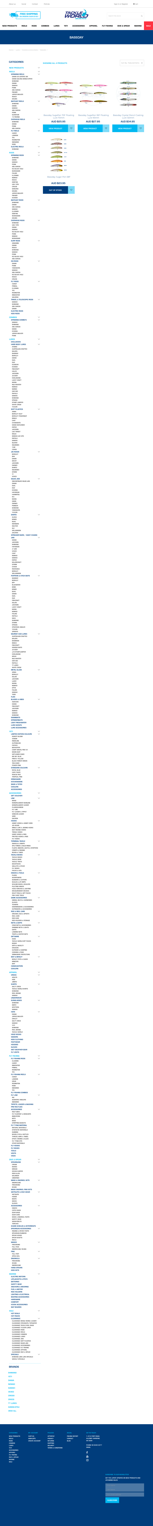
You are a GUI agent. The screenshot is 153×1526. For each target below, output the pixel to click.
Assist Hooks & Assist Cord (22, 823)
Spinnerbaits (17, 720)
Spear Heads (17, 1235)
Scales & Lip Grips (19, 882)
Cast (14, 420)
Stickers (15, 948)
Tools (13, 1150)
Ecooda (15, 198)
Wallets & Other (18, 866)
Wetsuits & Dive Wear (20, 1192)
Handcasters (17, 966)
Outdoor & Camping (19, 950)
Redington (16, 140)
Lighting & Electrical (20, 1294)
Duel (14, 360)
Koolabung (16, 378)
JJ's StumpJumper (19, 652)
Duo (13, 362)
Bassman (15, 641)
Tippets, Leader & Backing (22, 1104)
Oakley (14, 1019)
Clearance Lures (18, 1336)
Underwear (16, 998)
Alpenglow (16, 743)
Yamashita (16, 268)
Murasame (16, 171)
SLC (13, 528)
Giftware (15, 936)
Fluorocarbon (17, 807)
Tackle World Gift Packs (21, 941)
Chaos (14, 567)
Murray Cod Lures (19, 634)
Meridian (15, 524)
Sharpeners (16, 877)
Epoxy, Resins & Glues (20, 1139)
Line (13, 798)
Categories (13, 1433)
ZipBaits (15, 631)
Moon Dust (16, 752)
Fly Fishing (107, 25)
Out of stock (55, 190)
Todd (14, 694)
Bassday (43, 50)
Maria (14, 382)
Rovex (14, 97)
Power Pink (16, 765)
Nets (14, 1118)
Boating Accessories (20, 1297)
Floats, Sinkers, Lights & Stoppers (25, 848)
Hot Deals (15, 1313)
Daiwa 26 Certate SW (20, 77)
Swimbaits (15, 717)
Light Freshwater (18, 722)
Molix (14, 434)
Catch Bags (16, 1210)
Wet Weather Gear (19, 1049)
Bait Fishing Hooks (19, 830)
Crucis (14, 187)
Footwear (15, 1042)
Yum (13, 447)
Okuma (14, 99)
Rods (34, 25)
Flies (13, 697)
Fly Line (15, 809)
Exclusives (16, 342)
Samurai (15, 189)
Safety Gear (16, 1219)
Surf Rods (15, 241)
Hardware (15, 1299)
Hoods (14, 1197)
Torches (15, 1224)
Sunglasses (16, 1000)
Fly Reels (15, 131)
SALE (148, 25)
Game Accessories (19, 897)
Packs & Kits (16, 870)
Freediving (16, 1185)
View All (12, 1410)
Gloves (14, 902)
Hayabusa (15, 492)
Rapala (15, 393)
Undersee (15, 1178)
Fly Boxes (15, 868)
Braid (14, 801)
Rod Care (15, 918)
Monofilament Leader (20, 805)
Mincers (15, 961)
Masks (14, 1242)
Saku (14, 618)
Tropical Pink (17, 777)
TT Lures (15, 665)
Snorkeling (16, 1183)
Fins (13, 1251)
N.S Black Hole (17, 169)
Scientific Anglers (19, 1100)
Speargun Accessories (21, 1228)
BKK (13, 456)
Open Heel (16, 1256)
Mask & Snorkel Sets (20, 1180)
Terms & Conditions (55, 1448)
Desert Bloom (17, 736)
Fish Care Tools (18, 895)
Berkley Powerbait (19, 416)
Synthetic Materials (20, 1130)
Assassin (15, 243)
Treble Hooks (17, 832)
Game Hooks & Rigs (19, 834)
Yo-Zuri (14, 407)
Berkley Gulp (17, 414)
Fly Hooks (16, 839)
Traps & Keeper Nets (20, 934)
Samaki (14, 85)
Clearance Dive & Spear (21, 1352)
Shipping (51, 1443)
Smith (14, 1005)
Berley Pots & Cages (20, 959)
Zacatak (15, 533)
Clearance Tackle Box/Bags (23, 1325)
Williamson (16, 530)
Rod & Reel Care (18, 911)
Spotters (15, 1007)
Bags (14, 1121)
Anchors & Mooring (20, 1287)
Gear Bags (16, 1212)
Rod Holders (16, 1292)
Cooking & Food (18, 952)
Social (24, 4)
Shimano (15, 81)
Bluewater (16, 585)
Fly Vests (15, 1052)
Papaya (15, 745)
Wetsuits (15, 1194)
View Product (55, 128)
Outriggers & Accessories (22, 909)
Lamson (15, 135)
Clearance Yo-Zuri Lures (21, 1328)
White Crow (16, 405)
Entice (14, 427)
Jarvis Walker (17, 94)
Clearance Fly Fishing (20, 1348)
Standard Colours (19, 767)
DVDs (14, 939)
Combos (45, 25)
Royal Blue (16, 770)
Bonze (14, 519)
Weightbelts (16, 1221)
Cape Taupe (16, 772)
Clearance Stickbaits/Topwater (24, 1323)
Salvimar (15, 1176)
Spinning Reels (17, 74)
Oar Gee (15, 391)
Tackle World (17, 1032)
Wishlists (31, 1438)
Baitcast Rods (17, 200)
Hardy (14, 133)
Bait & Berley (16, 957)
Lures (56, 25)
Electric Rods (17, 311)
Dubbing (15, 1132)
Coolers (14, 787)
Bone (14, 587)
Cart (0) (31, 1436)
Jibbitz (14, 982)
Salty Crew (16, 986)
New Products (9, 25)
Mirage (14, 1169)
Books (14, 943)
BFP (13, 583)
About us (12, 4)
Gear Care (16, 1215)
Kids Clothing (17, 1039)
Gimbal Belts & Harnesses (22, 900)
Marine (138, 25)
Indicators (16, 1116)
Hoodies (14, 1044)
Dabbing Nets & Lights (20, 927)
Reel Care (16, 916)
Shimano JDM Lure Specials (22, 1357)
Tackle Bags (16, 859)
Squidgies (15, 445)
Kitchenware (17, 781)
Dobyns (15, 182)
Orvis (14, 1081)
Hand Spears (16, 1267)
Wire (14, 816)
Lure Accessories (18, 727)
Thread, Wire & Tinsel (20, 1136)
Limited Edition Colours (21, 734)
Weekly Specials (18, 1359)
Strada (14, 400)
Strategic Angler (18, 627)
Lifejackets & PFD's (19, 1279)
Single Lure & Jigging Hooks (22, 828)
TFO (13, 138)
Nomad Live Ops (18, 436)
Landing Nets (17, 932)
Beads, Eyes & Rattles (20, 1134)
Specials (15, 1354)
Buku (14, 521)
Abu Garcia (16, 90)
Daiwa (14, 83)
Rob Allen (16, 1173)
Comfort (15, 1302)
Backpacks (16, 864)
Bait (13, 964)
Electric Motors (18, 1276)
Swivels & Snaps (18, 843)
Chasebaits (16, 423)
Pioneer (15, 506)
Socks (14, 1201)
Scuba (14, 1187)
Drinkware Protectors (21, 954)
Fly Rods (15, 281)
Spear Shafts (17, 1238)
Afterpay (51, 1436)
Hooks (14, 821)
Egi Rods (14, 261)
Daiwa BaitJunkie (18, 425)
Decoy (14, 461)
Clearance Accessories (21, 1345)
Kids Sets (15, 1270)
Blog (69, 1441)
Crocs (13, 975)
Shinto (14, 467)
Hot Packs (15, 1316)
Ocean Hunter (17, 1171)
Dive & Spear (123, 25)
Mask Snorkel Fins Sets (21, 1189)
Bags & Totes (16, 784)
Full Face (15, 1247)
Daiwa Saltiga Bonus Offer (22, 79)
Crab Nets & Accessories (21, 925)
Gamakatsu (13, 1407)
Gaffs (14, 930)
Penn (14, 88)
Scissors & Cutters (19, 880)
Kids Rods (15, 313)
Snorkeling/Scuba (19, 1249)
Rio (13, 1097)
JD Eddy (15, 376)
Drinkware (16, 779)
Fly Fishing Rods (18, 1058)
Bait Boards (16, 1307)
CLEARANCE (15, 1318)
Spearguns (16, 1162)
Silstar (14, 443)
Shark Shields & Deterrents (23, 1226)
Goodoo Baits (17, 647)
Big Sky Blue (16, 756)
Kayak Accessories (19, 1304)
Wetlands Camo (18, 754)
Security (51, 1445)
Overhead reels (18, 119)
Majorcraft (16, 562)
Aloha (14, 517)
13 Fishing (16, 117)
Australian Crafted (19, 349)
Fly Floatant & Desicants (21, 1114)
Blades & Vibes (17, 699)
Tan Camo (15, 763)
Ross (14, 144)
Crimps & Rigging (18, 850)
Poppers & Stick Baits (30, 50)
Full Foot (15, 1254)
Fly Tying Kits (17, 1141)
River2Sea (16, 569)
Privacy (51, 1438)
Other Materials (18, 1143)
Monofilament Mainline (21, 803)
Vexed (14, 476)
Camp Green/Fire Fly (20, 750)
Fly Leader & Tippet (19, 812)
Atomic (14, 347)
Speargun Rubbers (19, 1233)
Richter (15, 526)
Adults (14, 977)
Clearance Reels (18, 1332)
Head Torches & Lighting (21, 889)
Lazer (14, 681)
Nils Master (16, 385)
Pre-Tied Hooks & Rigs (20, 836)
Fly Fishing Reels (18, 1074)
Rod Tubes (16, 1112)
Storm (14, 472)
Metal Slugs (16, 670)
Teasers (15, 904)
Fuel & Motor (17, 1289)
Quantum (15, 115)
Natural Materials (19, 1128)
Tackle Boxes (17, 855)
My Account (33, 1433)
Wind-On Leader (18, 814)
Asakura (15, 702)
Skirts (14, 515)
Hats (13, 1012)
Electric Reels (17, 146)
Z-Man (14, 449)
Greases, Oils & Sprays (20, 914)
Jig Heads (15, 452)
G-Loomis (15, 1061)
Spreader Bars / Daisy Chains (24, 535)
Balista (14, 351)
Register (125, 4)
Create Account (34, 1441)
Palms (14, 173)
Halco (14, 371)
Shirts (14, 984)
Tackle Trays (17, 862)
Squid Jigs (15, 479)
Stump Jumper (17, 402)
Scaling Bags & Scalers (21, 884)
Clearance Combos (19, 1334)
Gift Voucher (16, 795)
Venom (14, 739)
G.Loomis (15, 175)
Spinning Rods (17, 155)
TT (12, 474)
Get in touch (91, 1433)
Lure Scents (16, 725)
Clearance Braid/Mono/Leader (24, 1321)
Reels (24, 25)
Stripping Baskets (19, 1123)
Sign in (116, 4)
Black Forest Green (19, 761)
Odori (14, 501)
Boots (14, 1199)
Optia (14, 688)
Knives (14, 1208)
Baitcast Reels (17, 101)
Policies (47, 4)
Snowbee (15, 142)
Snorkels (15, 1258)
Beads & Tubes (17, 852)
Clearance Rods (18, 1330)
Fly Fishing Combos (19, 1092)
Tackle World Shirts (20, 989)
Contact (35, 4)
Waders (14, 1037)
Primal (14, 286)
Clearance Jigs (18, 1339)
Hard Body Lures (18, 344)
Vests (13, 1153)
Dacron (15, 818)
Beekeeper (16, 747)
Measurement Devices (20, 891)
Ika (13, 497)
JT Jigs (14, 549)
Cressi (14, 1164)
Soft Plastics (17, 409)
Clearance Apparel (19, 1350)
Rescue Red (16, 774)
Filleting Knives (18, 886)
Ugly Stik (15, 184)
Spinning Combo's (19, 320)
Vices (13, 1156)
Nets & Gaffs (16, 923)
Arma (14, 412)
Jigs (12, 537)
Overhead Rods (18, 220)
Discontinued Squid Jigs (21, 481)
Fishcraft (15, 369)
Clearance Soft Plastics (21, 1341)
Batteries (15, 1281)
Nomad (14, 178)
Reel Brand (16, 993)
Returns (51, 1441)
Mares (14, 1167)
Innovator (16, 295)
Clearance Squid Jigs (20, 1343)
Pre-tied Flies (16, 1107)
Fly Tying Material (19, 1125)
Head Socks (16, 1034)
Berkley (15, 356)
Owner (14, 465)
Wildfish (15, 297)
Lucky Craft (16, 380)
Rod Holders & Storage (21, 920)
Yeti (66, 25)
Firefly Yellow (17, 759)
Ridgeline (15, 741)
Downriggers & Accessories (23, 907)
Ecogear (15, 364)
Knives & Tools (17, 873)
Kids (13, 979)
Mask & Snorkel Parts (20, 1217)
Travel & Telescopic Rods (22, 299)
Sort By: (132, 63)
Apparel (93, 25)
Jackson (15, 373)
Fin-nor (14, 92)
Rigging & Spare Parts (20, 1231)
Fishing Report (72, 1436)
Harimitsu (16, 494)
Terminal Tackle (18, 841)
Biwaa (14, 418)
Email (88, 1447)
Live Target (16, 432)
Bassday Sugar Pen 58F (58, 177)
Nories (14, 389)
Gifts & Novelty (18, 945)
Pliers (14, 875)
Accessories (78, 25)
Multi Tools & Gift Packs (21, 893)
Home (11, 50)
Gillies (14, 603)
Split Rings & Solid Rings (21, 846)
